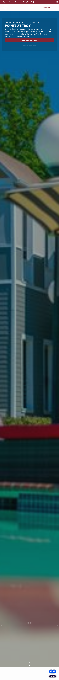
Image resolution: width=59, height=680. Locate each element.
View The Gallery (29, 46)
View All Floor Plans (29, 40)
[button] (54, 7)
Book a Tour (33, 7)
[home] (5, 7)
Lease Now (47, 7)
